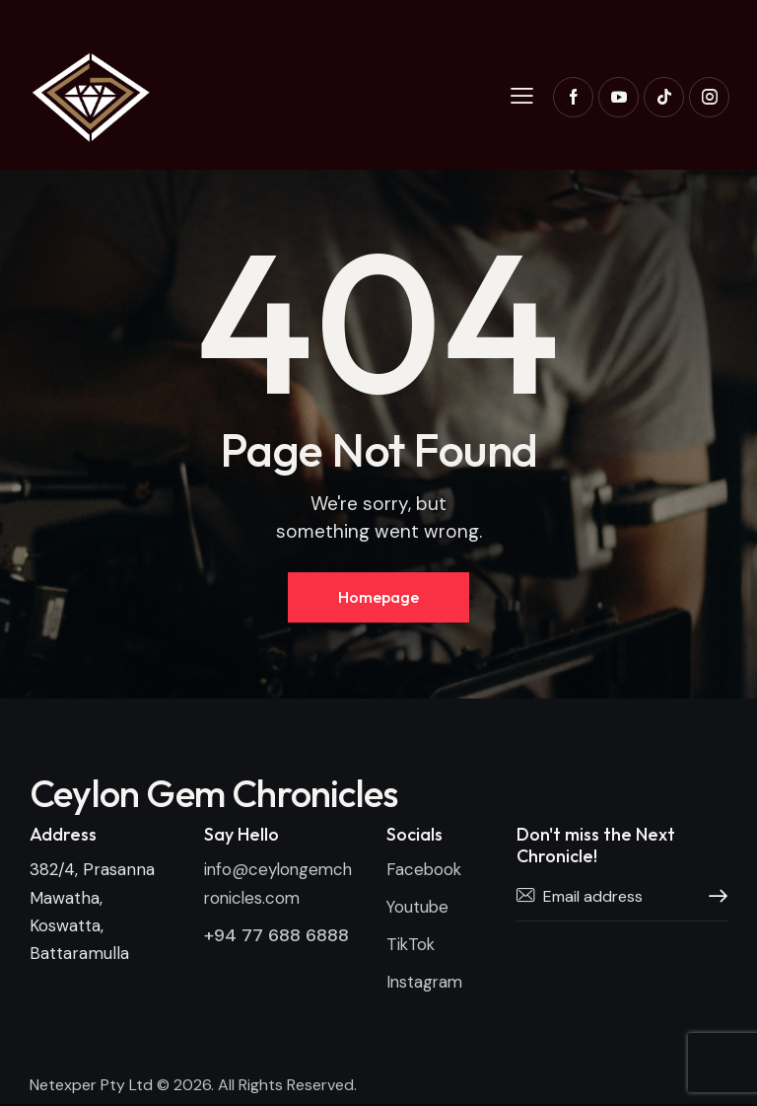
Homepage (378, 597)
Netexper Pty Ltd (91, 1086)
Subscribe (712, 898)
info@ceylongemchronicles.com (275, 884)
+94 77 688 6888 (276, 935)
